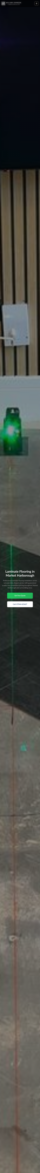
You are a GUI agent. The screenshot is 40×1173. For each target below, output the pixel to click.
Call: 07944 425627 (20, 604)
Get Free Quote (20, 596)
